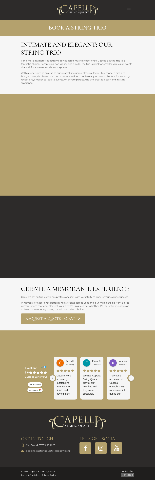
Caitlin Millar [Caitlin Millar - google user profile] (72, 361)
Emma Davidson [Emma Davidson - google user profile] (100, 361)
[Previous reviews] (52, 378)
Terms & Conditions (30, 475)
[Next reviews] (131, 378)
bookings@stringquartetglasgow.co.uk (48, 450)
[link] (77, 422)
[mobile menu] (129, 10)
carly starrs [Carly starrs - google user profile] (124, 361)
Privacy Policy (49, 475)
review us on (33, 390)
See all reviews (35, 385)
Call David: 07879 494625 (40, 445)
